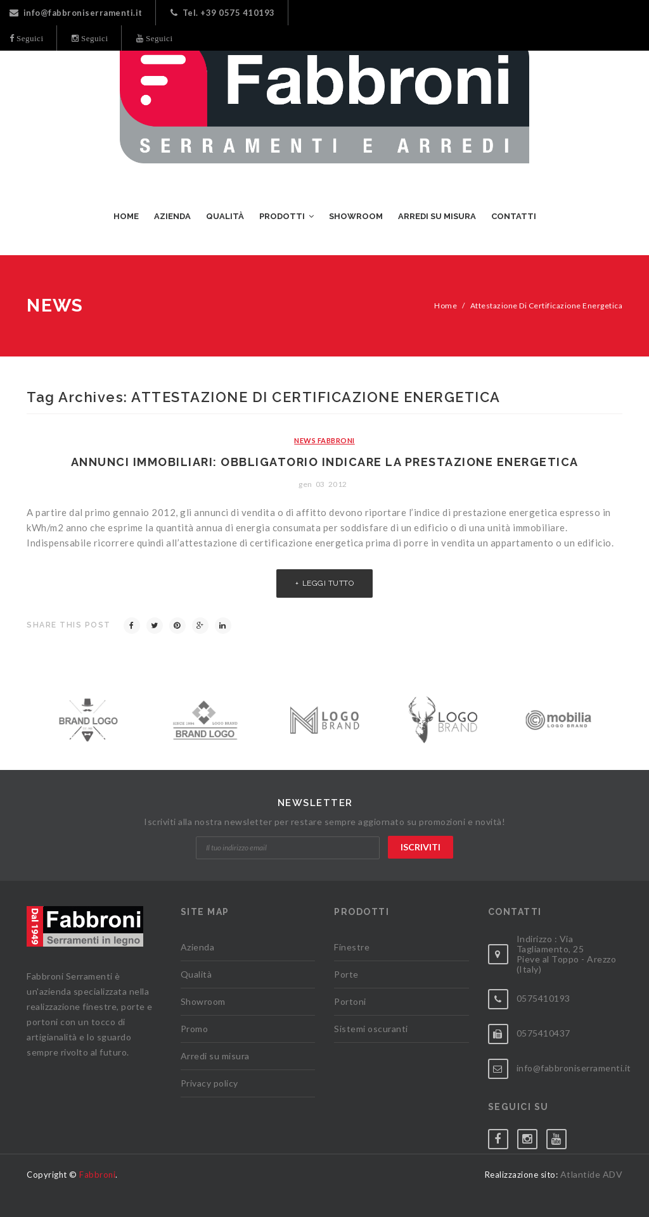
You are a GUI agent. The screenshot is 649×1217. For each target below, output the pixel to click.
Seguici (29, 38)
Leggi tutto (328, 583)
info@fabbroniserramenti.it (76, 13)
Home (445, 305)
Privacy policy (209, 1083)
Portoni (350, 1001)
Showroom (203, 1001)
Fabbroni (97, 1175)
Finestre (351, 947)
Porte (346, 974)
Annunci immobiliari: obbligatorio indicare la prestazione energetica (325, 462)
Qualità (196, 974)
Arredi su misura (215, 1055)
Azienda (198, 947)
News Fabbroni (324, 440)
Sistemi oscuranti (371, 1028)
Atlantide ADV (591, 1174)
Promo (195, 1028)
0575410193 (543, 998)
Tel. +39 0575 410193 (222, 13)
